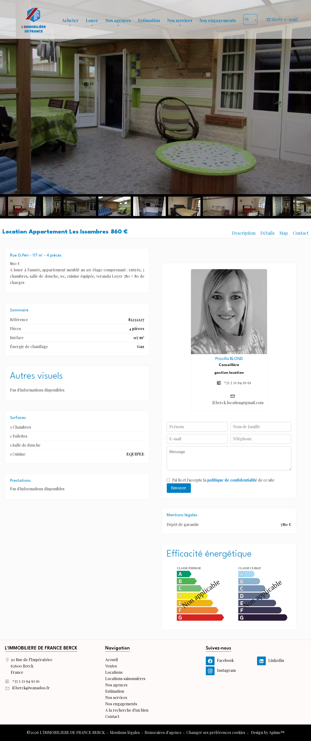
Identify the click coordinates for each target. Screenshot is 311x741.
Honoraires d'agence (163, 732)
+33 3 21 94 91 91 (237, 382)
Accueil (33, 19)
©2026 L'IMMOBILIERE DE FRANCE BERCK (66, 732)
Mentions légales (125, 732)
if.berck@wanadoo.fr (31, 687)
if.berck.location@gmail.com (237, 402)
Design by (267, 732)
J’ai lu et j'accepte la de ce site (223, 480)
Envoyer (178, 487)
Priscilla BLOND (229, 359)
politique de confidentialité (232, 480)
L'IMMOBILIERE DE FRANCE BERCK (41, 648)
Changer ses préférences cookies (215, 732)
